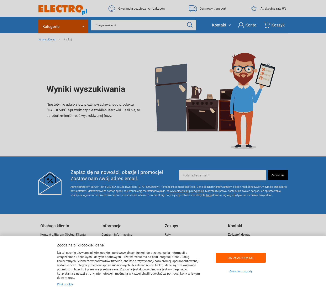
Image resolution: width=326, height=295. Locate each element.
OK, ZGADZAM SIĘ (241, 258)
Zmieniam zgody (240, 271)
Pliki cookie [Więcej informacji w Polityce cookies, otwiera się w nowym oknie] (65, 284)
